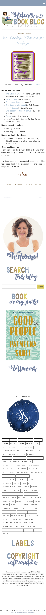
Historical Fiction (30, 494)
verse (30, 530)
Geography (36, 490)
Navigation (14, 505)
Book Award (7, 458)
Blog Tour (11, 454)
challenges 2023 (36, 472)
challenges (33, 468)
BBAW (38, 450)
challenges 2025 (23, 476)
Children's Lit (22, 479)
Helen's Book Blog (24, 610)
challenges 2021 (8, 472)
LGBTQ (30, 497)
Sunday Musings (15, 523)
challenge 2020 (21, 468)
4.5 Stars (13, 443)
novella (34, 505)
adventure (6, 447)
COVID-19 (16, 483)
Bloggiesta (21, 454)
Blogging (30, 454)
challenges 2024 (9, 476)
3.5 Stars (29, 440)
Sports (5, 523)
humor (14, 497)
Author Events (28, 447)
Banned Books (29, 450)
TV (25, 530)
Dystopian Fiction (9, 486)
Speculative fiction (30, 519)
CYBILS (23, 483)
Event (20, 486)
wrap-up (5, 533)
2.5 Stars (13, 440)
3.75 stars (38, 440)
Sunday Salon (28, 523)
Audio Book (16, 447)
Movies (37, 501)
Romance (6, 515)
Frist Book (26, 490)
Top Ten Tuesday (16, 530)
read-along (32, 512)
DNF (29, 483)
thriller (6, 530)
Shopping (6, 519)
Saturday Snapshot (18, 515)
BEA (4, 454)
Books (40, 458)
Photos (28, 33)
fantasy (34, 486)
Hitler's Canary (12, 108)
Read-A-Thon (22, 512)
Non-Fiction (25, 505)
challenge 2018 (33, 465)
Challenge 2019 (8, 468)
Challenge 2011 (14, 461)
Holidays (6, 497)
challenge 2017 (21, 465)
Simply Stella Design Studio (23, 612)
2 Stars (5, 440)
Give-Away (6, 494)
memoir (18, 501)
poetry (37, 508)
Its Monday (19, 33)
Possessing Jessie (13, 102)
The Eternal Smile (14, 94)
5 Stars (21, 443)
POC (31, 508)
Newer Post (8, 197)
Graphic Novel (17, 494)
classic (31, 479)
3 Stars (21, 440)
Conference (7, 483)
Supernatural (7, 526)
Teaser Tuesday (20, 526)
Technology (32, 526)
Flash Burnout (11, 99)
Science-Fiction (32, 515)
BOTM (4, 461)
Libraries (37, 497)
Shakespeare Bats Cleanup (18, 111)
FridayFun (16, 490)
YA (11, 533)
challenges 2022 (22, 472)
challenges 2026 (9, 479)
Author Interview (9, 450)
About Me (29, 443)
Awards (19, 450)
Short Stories (17, 519)
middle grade (28, 501)
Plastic (8, 116)
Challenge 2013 (8, 465)
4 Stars (5, 443)
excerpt (26, 486)
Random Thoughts (9, 512)
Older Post (37, 197)
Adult (37, 443)
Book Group (32, 458)
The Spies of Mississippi (16, 105)
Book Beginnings (19, 458)
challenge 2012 (26, 461)
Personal (17, 508)
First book (6, 490)
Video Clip (37, 530)
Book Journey (36, 85)
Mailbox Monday (8, 501)
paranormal (7, 508)
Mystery (6, 505)
